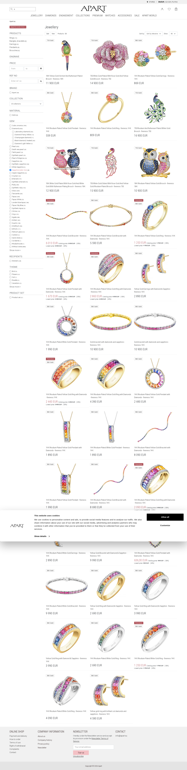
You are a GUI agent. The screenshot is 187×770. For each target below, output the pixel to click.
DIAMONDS (50, 15)
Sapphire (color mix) (20, 170)
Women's (16, 261)
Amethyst (17, 226)
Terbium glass (18, 232)
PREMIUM (97, 15)
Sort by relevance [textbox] (152, 34)
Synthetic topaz (18, 208)
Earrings (14, 44)
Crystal (16, 176)
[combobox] (26, 104)
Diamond (17, 128)
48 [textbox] (172, 34)
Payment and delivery (18, 736)
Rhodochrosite (18, 244)
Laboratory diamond (24, 132)
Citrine (16, 211)
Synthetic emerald (20, 182)
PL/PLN (174, 2)
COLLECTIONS (83, 15)
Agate (16, 217)
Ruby (15, 185)
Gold (15, 115)
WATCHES (110, 15)
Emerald (16, 179)
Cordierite (16, 241)
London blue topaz (20, 202)
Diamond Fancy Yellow (24, 135)
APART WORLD (149, 15)
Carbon (15, 235)
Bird (14, 271)
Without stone (19, 247)
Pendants (14, 47)
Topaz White (18, 199)
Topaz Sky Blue (19, 205)
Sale (47, 34)
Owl (14, 277)
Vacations (16, 283)
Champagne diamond (24, 137)
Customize (165, 754)
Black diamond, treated (25, 140)
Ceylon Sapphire (19, 173)
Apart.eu (12, 21)
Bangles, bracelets (18, 41)
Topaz (16, 197)
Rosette (15, 280)
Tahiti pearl (17, 152)
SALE (137, 15)
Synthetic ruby (19, 188)
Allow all (165, 746)
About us (41, 736)
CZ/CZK (168, 2)
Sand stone (17, 238)
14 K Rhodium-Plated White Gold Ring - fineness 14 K (110, 658)
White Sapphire (18, 167)
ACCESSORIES (125, 15)
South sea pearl (19, 149)
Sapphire (17, 161)
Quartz (16, 223)
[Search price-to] (31, 68)
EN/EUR (161, 2)
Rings (13, 38)
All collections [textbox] (16, 104)
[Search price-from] (16, 68)
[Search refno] (24, 81)
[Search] (12, 9)
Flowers (16, 274)
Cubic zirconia (19, 125)
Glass (16, 191)
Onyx (15, 214)
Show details (40, 765)
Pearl (15, 146)
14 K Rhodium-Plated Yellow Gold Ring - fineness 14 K (110, 128)
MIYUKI (16, 229)
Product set (17, 297)
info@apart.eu (121, 736)
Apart (15, 93)
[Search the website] (23, 9)
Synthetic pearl (19, 155)
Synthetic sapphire (20, 164)
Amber (16, 220)
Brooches (15, 50)
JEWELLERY (36, 15)
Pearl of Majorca (19, 158)
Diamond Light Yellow (23, 143)
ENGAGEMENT (66, 15)
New (53, 34)
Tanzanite (17, 194)
